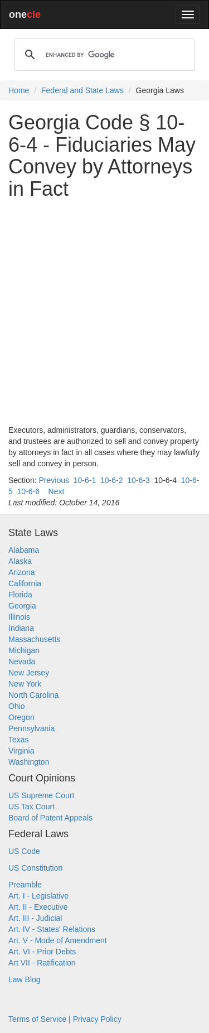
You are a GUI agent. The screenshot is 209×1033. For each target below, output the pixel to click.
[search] (103, 54)
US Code (24, 851)
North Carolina (33, 695)
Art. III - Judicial (35, 918)
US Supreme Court (41, 795)
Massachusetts (34, 639)
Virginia (21, 750)
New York (24, 683)
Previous (53, 480)
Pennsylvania (31, 728)
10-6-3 (138, 480)
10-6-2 (111, 480)
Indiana (21, 628)
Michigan (24, 650)
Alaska (20, 561)
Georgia (22, 605)
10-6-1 (85, 480)
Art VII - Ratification (42, 962)
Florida (20, 594)
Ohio (16, 706)
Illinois (19, 616)
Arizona (21, 572)
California (24, 583)
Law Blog (24, 979)
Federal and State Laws (82, 90)
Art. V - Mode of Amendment (57, 940)
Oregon (21, 717)
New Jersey (28, 672)
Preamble (25, 884)
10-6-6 (28, 491)
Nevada (21, 661)
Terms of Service (37, 1019)
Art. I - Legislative (38, 895)
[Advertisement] (104, 312)
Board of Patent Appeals (50, 817)
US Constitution (35, 867)
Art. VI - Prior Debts (42, 951)
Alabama (23, 550)
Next (56, 491)
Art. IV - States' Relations (51, 929)
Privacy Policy (97, 1019)
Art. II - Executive (38, 906)
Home (18, 90)
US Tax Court (31, 806)
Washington (28, 761)
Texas (18, 739)
